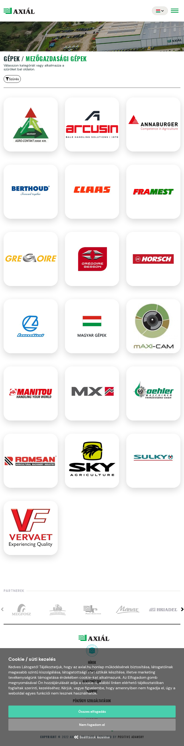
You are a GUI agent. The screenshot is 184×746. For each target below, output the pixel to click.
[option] (21, 610)
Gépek (12, 58)
